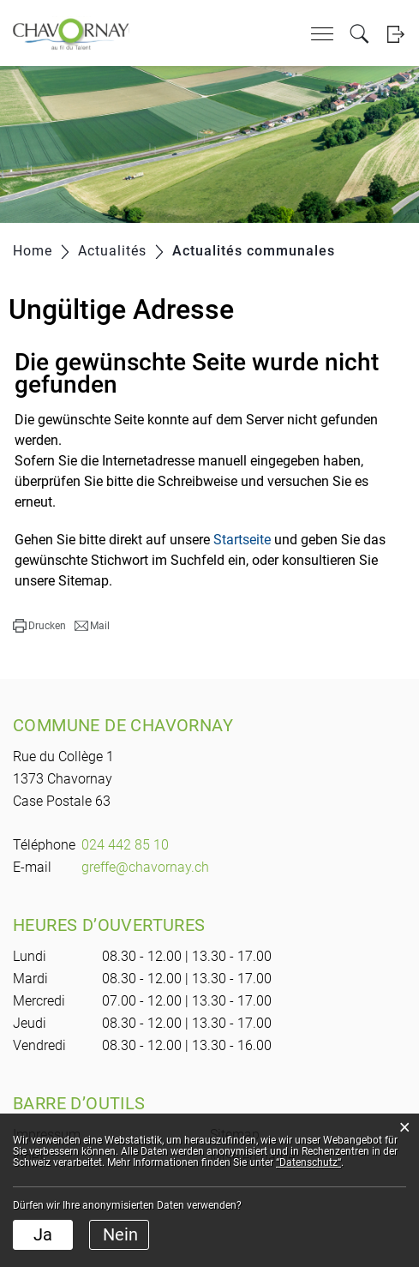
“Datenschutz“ (308, 1162)
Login (395, 34)
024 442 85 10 (125, 845)
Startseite (242, 539)
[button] (39, 626)
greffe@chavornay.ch (145, 867)
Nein (120, 1234)
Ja (42, 1234)
